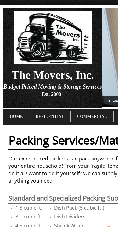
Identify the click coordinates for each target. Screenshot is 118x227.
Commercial (92, 116)
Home (16, 116)
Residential (50, 116)
